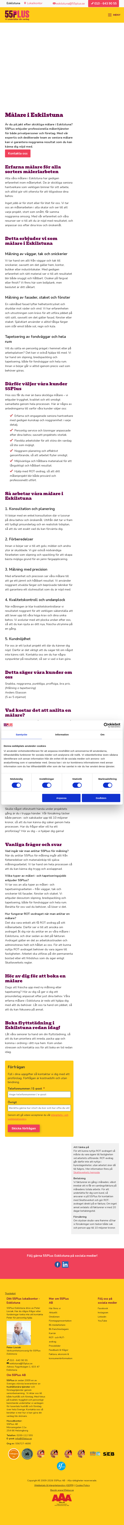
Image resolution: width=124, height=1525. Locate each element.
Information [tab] (62, 734)
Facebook (103, 1307)
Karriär (52, 1332)
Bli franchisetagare (59, 1327)
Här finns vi (55, 1307)
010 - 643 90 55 (18, 1359)
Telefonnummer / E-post (26, 1089)
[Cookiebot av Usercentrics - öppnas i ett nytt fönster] (106, 725)
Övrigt (12, 1102)
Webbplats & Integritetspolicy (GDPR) (54, 1484)
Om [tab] (102, 734)
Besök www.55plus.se (62, 1488)
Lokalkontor (34, 3)
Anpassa (61, 798)
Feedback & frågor (58, 1348)
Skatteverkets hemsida (86, 1171)
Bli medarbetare (57, 1323)
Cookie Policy (83, 1484)
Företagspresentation (60, 1319)
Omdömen (54, 1315)
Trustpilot (10, 1292)
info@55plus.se (23, 1437)
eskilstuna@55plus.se (20, 1362)
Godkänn (101, 798)
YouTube (102, 1319)
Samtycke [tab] (21, 734)
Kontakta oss (18, 153)
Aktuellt (53, 1311)
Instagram (103, 1311)
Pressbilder (55, 1344)
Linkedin (102, 1315)
